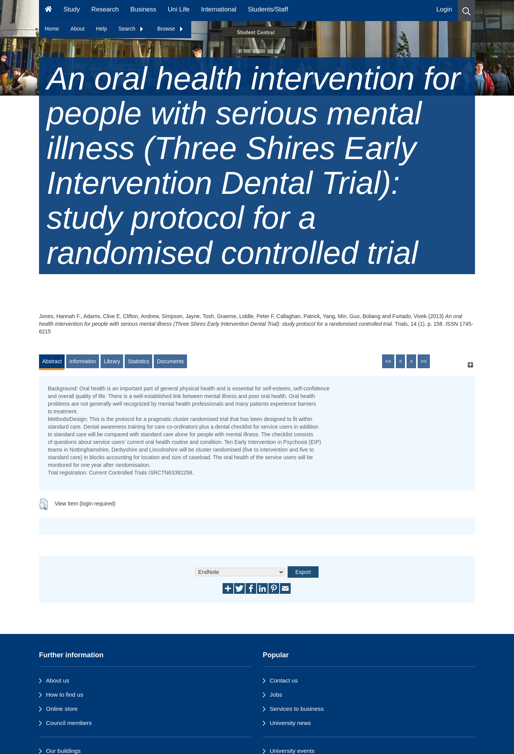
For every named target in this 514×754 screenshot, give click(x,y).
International (218, 9)
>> (424, 361)
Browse (170, 29)
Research (105, 9)
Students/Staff (268, 9)
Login (444, 9)
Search (131, 29)
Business (143, 9)
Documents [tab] (170, 361)
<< (388, 361)
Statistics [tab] (138, 361)
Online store (62, 708)
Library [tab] (112, 361)
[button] (466, 10)
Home (52, 29)
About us (57, 680)
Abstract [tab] (52, 361)
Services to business (297, 708)
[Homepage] (48, 10)
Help (101, 29)
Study (71, 9)
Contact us (284, 680)
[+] (470, 365)
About (77, 29)
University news (290, 723)
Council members (69, 723)
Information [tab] (82, 361)
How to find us (64, 694)
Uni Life (179, 9)
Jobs (276, 694)
